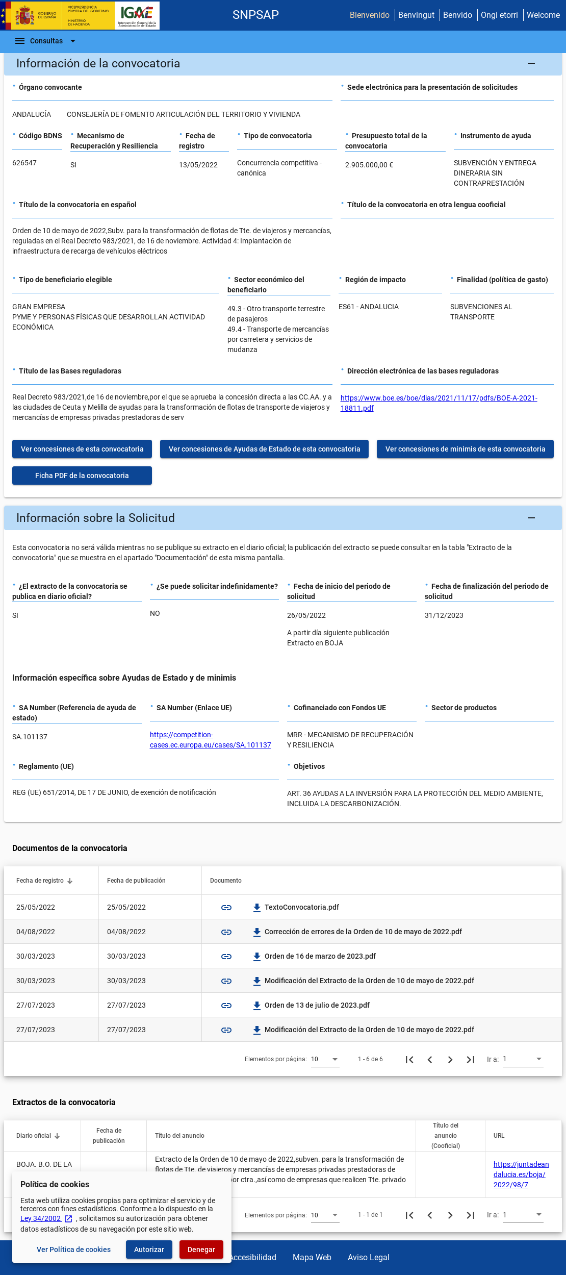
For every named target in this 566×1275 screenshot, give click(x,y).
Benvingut (416, 15)
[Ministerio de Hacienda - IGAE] (84, 16)
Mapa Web (312, 1257)
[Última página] (470, 1059)
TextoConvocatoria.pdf (296, 907)
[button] (283, 63)
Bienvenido (370, 15)
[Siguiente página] (450, 1059)
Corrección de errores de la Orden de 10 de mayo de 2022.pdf (357, 932)
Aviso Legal (369, 1257)
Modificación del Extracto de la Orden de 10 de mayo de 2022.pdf (363, 981)
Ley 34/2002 (46, 1218)
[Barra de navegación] (46, 41)
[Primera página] (409, 1059)
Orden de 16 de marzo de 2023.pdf (314, 956)
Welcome (543, 15)
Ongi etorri (499, 15)
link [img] (226, 908)
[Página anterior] (430, 1059)
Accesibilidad (252, 1257)
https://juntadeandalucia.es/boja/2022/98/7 (521, 1174)
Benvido (457, 15)
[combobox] (325, 1059)
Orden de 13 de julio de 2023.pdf (311, 1005)
